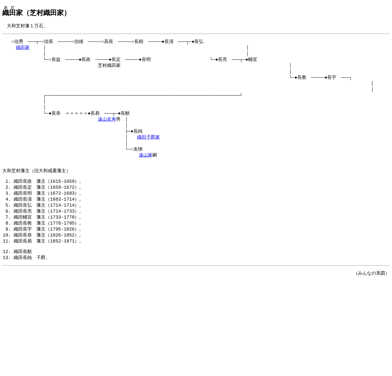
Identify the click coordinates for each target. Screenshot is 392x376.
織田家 (23, 49)
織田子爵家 (148, 147)
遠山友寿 (107, 127)
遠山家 (145, 167)
